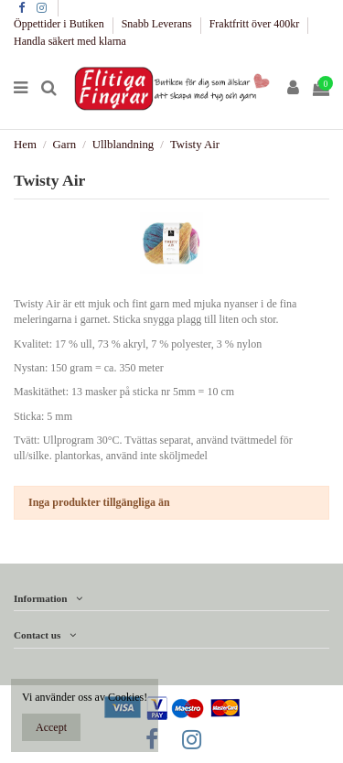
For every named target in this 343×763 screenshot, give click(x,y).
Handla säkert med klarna (70, 41)
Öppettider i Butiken (60, 23)
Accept (51, 727)
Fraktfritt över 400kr (256, 23)
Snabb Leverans (158, 23)
